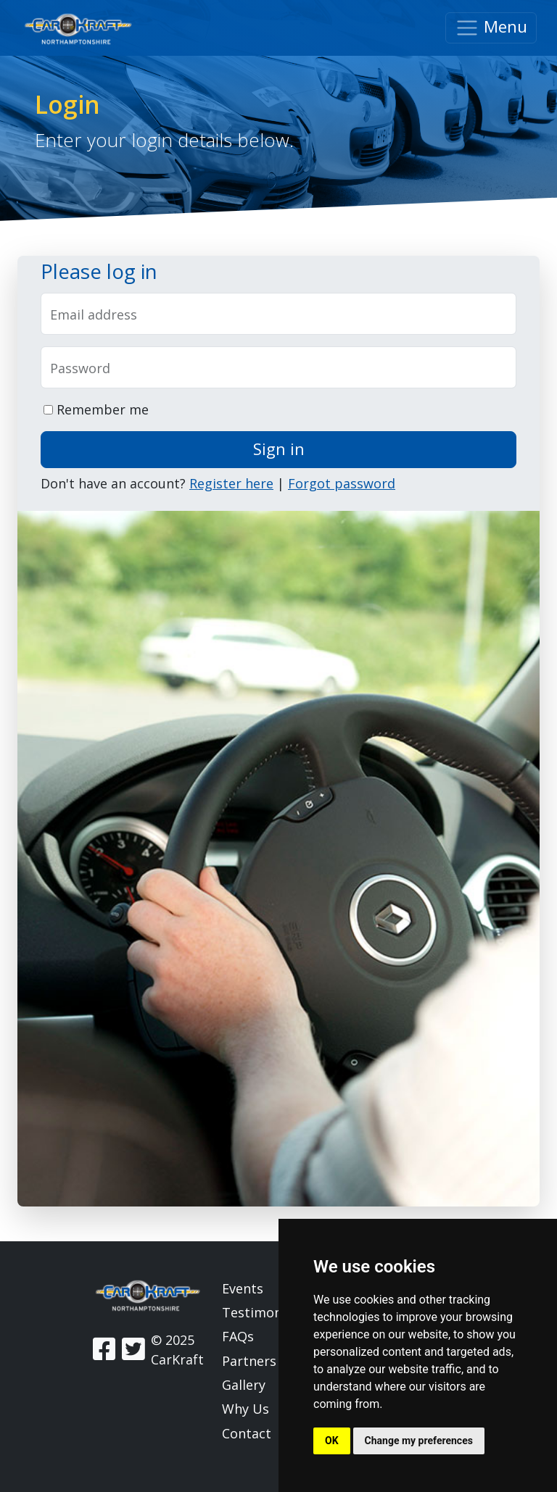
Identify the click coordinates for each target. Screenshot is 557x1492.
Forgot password (341, 483)
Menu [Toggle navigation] (491, 28)
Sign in (279, 448)
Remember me (96, 409)
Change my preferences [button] (419, 1440)
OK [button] (332, 1440)
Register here (231, 483)
